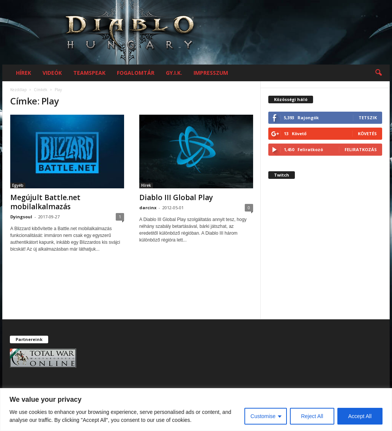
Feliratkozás (361, 149)
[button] (378, 73)
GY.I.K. (174, 72)
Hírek (23, 72)
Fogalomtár (135, 72)
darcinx (147, 207)
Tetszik (368, 117)
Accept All (360, 416)
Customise (263, 416)
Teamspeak (89, 72)
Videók (52, 72)
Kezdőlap (18, 89)
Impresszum (211, 72)
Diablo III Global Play (176, 197)
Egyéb (18, 185)
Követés (367, 133)
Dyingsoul (21, 216)
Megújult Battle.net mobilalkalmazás (45, 202)
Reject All (312, 416)
